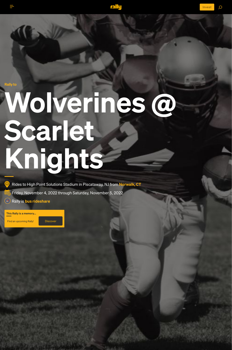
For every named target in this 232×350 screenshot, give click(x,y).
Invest (207, 7)
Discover (50, 221)
